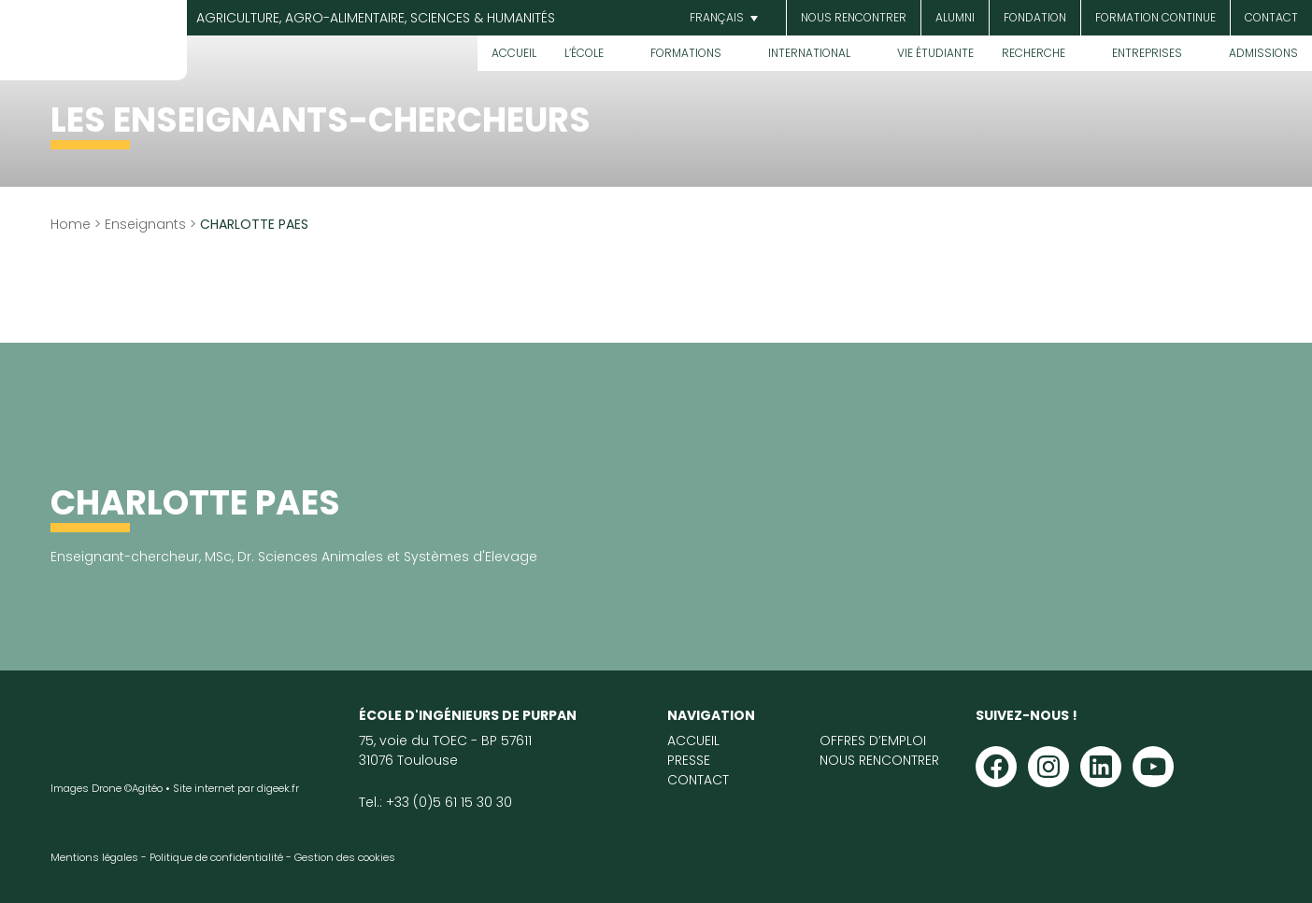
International (809, 53)
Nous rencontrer (853, 17)
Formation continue (1155, 17)
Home (70, 224)
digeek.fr (278, 788)
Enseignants (145, 224)
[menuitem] (721, 18)
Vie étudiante (935, 53)
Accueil (514, 53)
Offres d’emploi (873, 740)
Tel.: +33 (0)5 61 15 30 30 (435, 802)
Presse (688, 760)
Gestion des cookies (344, 857)
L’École (584, 53)
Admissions (1263, 53)
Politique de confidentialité (216, 857)
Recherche (1033, 53)
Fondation (1035, 17)
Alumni (955, 17)
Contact (1271, 17)
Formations (685, 53)
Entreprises (1147, 53)
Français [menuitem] (717, 17)
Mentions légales (94, 857)
